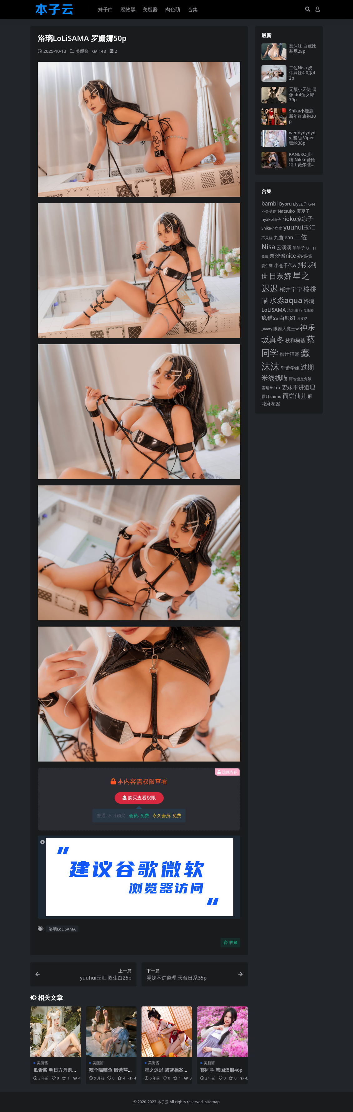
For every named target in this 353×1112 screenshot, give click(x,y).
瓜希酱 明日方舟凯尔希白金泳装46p (55, 1072)
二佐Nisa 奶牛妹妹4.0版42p (302, 73)
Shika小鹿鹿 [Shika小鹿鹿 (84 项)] (271, 228)
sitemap (212, 1101)
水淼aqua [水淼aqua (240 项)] (285, 300)
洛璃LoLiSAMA (62, 929)
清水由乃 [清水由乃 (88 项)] (294, 310)
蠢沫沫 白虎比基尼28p (302, 48)
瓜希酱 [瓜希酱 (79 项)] (308, 310)
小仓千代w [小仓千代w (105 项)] (285, 265)
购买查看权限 (139, 797)
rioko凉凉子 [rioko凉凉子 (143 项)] (297, 218)
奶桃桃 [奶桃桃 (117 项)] (304, 255)
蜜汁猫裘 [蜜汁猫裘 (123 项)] (290, 353)
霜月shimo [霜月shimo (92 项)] (271, 396)
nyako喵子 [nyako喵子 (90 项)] (271, 219)
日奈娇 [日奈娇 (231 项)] (280, 276)
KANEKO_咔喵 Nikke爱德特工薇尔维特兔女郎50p (302, 162)
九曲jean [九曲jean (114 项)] (283, 237)
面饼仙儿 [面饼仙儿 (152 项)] (294, 396)
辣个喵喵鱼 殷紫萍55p (111, 1072)
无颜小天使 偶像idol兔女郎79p (302, 94)
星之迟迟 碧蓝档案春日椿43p (166, 1072)
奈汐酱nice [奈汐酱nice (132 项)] (283, 255)
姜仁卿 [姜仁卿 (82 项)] (267, 265)
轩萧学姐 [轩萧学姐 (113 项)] (290, 368)
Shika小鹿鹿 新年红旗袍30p (302, 116)
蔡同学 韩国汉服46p (221, 1069)
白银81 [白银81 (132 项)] (287, 317)
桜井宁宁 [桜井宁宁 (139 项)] (291, 289)
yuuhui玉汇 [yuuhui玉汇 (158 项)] (299, 227)
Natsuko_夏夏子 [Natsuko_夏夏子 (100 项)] (294, 211)
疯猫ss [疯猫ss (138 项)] (269, 317)
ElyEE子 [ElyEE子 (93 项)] (300, 204)
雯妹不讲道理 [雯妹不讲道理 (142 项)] (298, 387)
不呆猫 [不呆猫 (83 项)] (267, 238)
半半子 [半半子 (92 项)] (299, 248)
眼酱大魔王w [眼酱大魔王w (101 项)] (286, 328)
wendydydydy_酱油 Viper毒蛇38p (302, 138)
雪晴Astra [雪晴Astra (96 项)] (270, 387)
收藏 (230, 942)
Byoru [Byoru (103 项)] (285, 204)
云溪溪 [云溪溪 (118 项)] (283, 247)
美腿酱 (82, 51)
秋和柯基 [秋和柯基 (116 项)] (295, 340)
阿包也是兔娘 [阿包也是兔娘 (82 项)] (300, 378)
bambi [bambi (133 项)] (269, 203)
